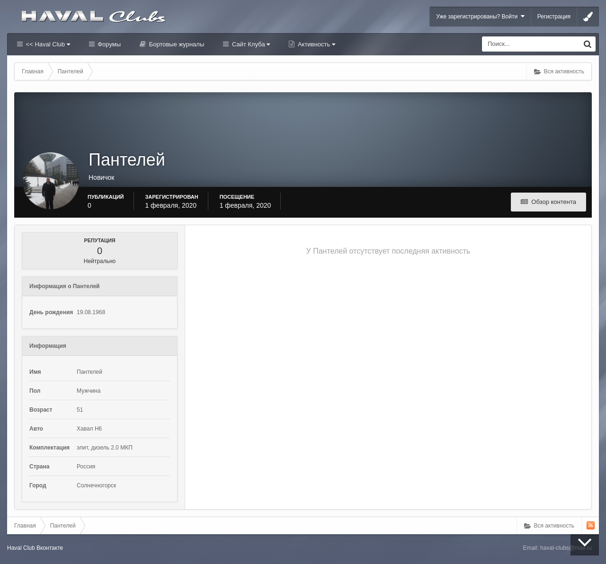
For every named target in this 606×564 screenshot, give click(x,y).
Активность (315, 44)
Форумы (108, 44)
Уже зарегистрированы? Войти (480, 16)
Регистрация (553, 16)
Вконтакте (49, 548)
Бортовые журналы (175, 44)
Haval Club (21, 548)
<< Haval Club (47, 44)
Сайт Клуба (250, 44)
